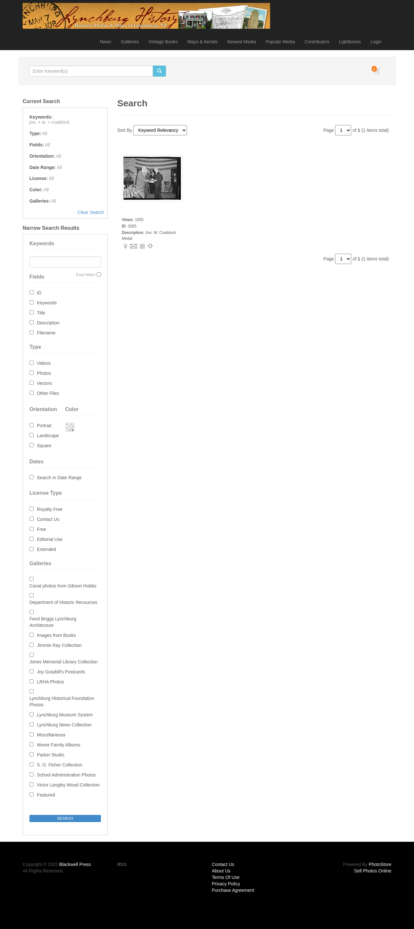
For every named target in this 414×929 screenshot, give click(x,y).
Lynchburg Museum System (65, 714)
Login (376, 41)
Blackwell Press (75, 864)
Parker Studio (50, 754)
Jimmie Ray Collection (59, 645)
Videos (44, 363)
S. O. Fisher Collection (59, 764)
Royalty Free (49, 509)
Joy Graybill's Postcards (61, 671)
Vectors (44, 383)
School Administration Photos (66, 774)
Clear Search (91, 212)
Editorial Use (49, 539)
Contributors (317, 41)
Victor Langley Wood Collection (68, 784)
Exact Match (86, 275)
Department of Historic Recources (63, 602)
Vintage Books (163, 41)
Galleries (130, 41)
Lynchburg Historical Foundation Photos (61, 701)
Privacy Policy (226, 883)
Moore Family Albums (59, 744)
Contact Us (48, 519)
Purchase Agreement (233, 890)
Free (41, 529)
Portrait (44, 425)
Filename (46, 332)
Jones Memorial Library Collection (63, 661)
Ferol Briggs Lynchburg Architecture (52, 622)
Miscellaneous (51, 734)
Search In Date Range (59, 477)
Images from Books (56, 635)
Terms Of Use (226, 877)
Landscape (48, 435)
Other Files (48, 393)
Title (41, 312)
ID (39, 292)
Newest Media (241, 41)
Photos (44, 373)
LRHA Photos (50, 681)
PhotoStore (380, 864)
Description (48, 322)
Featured (46, 794)
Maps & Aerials (202, 41)
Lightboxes (350, 41)
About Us (221, 870)
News (105, 41)
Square (44, 445)
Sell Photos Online (372, 870)
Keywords (47, 302)
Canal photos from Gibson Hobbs (62, 585)
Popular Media (280, 41)
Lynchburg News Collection (64, 724)
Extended (46, 549)
